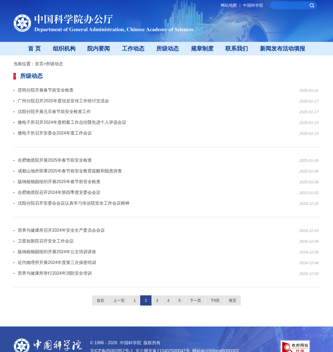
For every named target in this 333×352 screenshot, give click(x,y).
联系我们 (236, 48)
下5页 (215, 300)
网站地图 (231, 5)
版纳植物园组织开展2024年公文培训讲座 (57, 252)
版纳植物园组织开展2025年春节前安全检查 (59, 182)
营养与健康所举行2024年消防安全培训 (55, 273)
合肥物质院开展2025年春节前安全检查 (55, 160)
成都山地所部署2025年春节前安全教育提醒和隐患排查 (70, 171)
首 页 (34, 48)
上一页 (119, 300)
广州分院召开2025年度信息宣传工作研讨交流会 (63, 101)
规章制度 (202, 48)
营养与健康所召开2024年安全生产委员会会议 (61, 230)
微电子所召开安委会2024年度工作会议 (55, 133)
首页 (39, 63)
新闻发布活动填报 (282, 48)
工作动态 (133, 48)
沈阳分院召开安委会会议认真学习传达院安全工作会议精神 (73, 203)
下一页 (195, 300)
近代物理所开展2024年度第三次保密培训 (57, 262)
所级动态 (167, 48)
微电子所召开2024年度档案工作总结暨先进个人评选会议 (72, 122)
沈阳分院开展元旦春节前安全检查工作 (54, 112)
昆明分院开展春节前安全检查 (46, 90)
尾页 (232, 300)
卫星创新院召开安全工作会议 (46, 241)
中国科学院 (253, 5)
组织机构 (64, 48)
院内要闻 (98, 48)
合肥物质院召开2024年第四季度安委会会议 (59, 192)
